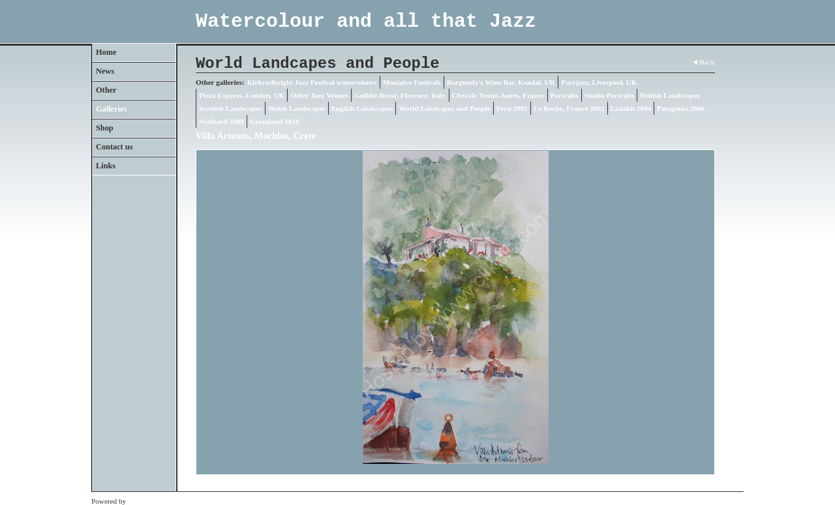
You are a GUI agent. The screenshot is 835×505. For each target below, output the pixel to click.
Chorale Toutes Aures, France (498, 95)
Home (106, 52)
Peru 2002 (512, 108)
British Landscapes (670, 95)
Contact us (114, 146)
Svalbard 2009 (221, 121)
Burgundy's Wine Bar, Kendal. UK (501, 82)
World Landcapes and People (444, 108)
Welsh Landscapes (297, 108)
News (105, 71)
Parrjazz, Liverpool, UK (599, 82)
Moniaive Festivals (412, 82)
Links (105, 165)
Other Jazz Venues (319, 95)
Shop (105, 127)
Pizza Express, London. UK (241, 95)
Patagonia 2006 (681, 108)
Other (106, 90)
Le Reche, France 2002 (569, 108)
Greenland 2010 (274, 121)
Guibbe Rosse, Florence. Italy (400, 95)
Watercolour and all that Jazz (366, 21)
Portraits (565, 95)
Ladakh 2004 (631, 108)
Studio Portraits (609, 95)
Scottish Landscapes (230, 108)
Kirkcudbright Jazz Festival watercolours (312, 82)
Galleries (111, 109)
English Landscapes (362, 108)
